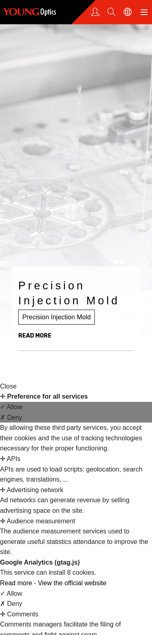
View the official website (72, 583)
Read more (17, 583)
